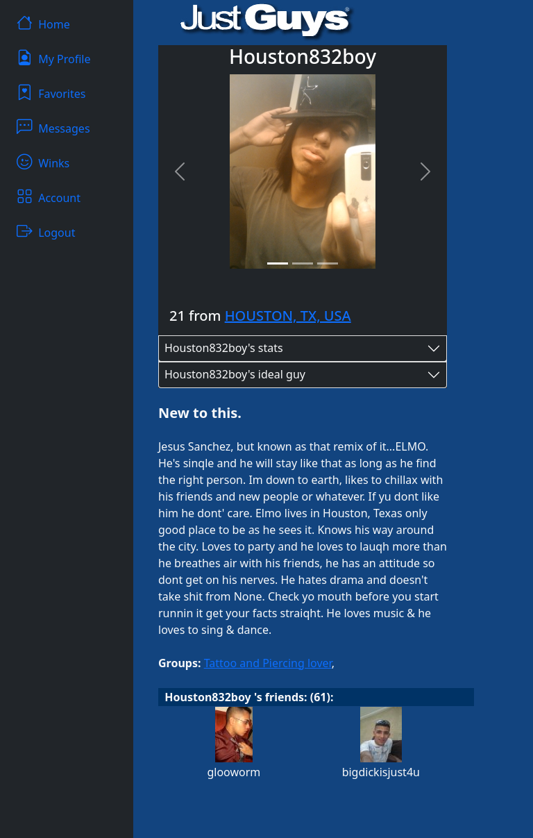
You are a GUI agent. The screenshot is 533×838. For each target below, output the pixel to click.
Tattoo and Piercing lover (268, 663)
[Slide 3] (327, 263)
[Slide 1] (277, 263)
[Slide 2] (302, 263)
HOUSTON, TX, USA (288, 315)
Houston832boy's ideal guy (234, 374)
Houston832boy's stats (223, 347)
